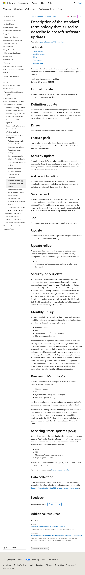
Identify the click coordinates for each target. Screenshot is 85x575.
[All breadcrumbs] (33, 16)
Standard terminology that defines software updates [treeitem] (15, 183)
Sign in (80, 3)
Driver (35, 57)
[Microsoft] (4, 3)
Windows (40, 17)
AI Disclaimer (7, 565)
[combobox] (14, 16)
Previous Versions (20, 565)
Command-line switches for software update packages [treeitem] (16, 150)
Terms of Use (59, 565)
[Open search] (74, 3)
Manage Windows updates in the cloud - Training (48, 526)
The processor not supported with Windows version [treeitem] (16, 201)
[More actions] (80, 16)
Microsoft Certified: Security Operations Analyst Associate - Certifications (56, 536)
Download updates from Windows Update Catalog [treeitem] (16, 157)
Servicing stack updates (60, 470)
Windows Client (50, 17)
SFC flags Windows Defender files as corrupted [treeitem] (14, 174)
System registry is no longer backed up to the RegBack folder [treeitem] (16, 192)
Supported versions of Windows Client (51, 42)
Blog (30, 565)
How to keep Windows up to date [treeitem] (16, 163)
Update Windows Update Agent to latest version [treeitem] (16, 208)
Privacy (48, 565)
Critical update (38, 51)
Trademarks (70, 565)
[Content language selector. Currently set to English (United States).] (13, 559)
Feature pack (37, 60)
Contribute (39, 565)
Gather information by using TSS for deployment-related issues (55, 488)
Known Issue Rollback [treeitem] (15, 168)
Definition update (38, 54)
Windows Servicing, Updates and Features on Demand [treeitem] (15, 109)
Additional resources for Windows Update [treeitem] (16, 142)
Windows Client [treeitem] (9, 21)
